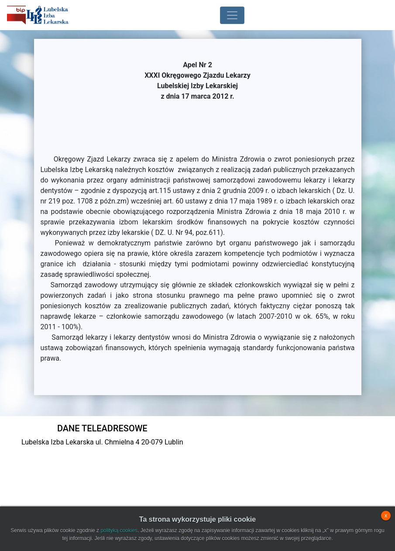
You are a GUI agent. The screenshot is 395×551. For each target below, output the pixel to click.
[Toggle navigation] (232, 15)
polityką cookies (118, 530)
